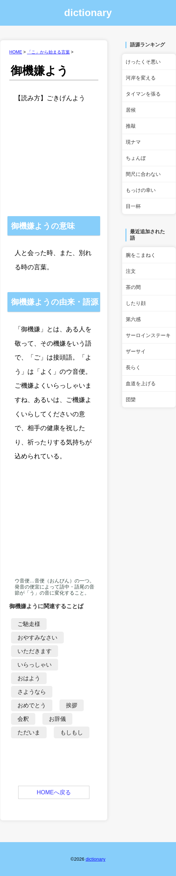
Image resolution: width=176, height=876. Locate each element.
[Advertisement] (53, 168)
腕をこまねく (141, 255)
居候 (131, 110)
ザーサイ (136, 351)
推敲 (131, 126)
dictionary (88, 12)
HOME (15, 52)
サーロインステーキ (148, 335)
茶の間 (133, 287)
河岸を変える (141, 78)
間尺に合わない (143, 174)
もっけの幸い (141, 190)
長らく (133, 367)
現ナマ (133, 142)
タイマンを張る (143, 94)
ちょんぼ (136, 158)
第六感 (133, 319)
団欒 (131, 399)
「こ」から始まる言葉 (48, 52)
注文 (131, 271)
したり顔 (136, 303)
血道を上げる (141, 383)
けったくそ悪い (143, 62)
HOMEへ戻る (54, 792)
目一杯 (133, 206)
